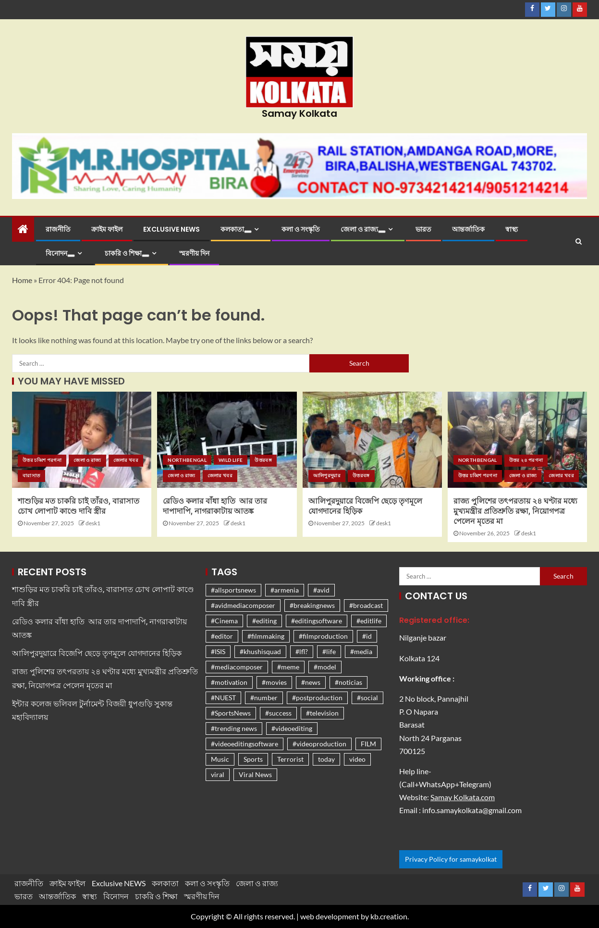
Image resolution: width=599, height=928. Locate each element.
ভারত (423, 229)
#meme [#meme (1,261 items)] (288, 667)
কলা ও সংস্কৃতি (300, 229)
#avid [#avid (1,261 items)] (321, 590)
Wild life (231, 460)
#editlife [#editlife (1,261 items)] (368, 621)
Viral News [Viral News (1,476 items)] (255, 774)
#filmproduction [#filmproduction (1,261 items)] (323, 636)
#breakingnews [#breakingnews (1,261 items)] (312, 605)
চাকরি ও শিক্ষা (127, 253)
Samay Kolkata (299, 113)
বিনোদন (60, 253)
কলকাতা (236, 229)
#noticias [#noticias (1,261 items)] (348, 682)
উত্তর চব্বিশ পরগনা (42, 460)
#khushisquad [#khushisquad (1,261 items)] (260, 651)
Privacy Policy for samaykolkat (451, 859)
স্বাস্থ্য (511, 229)
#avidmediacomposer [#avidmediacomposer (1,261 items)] (243, 605)
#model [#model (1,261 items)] (325, 667)
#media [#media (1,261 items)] (361, 651)
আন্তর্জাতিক (468, 229)
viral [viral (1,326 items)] (217, 774)
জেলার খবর (125, 460)
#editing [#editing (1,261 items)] (264, 621)
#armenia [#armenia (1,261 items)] (284, 590)
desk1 (93, 523)
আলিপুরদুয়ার (327, 475)
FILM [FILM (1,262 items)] (368, 744)
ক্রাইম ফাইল (106, 229)
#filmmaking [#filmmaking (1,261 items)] (265, 636)
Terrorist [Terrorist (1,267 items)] (290, 759)
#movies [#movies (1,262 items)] (274, 682)
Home (22, 280)
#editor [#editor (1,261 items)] (222, 636)
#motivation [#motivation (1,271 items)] (229, 682)
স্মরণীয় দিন (194, 253)
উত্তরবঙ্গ (263, 460)
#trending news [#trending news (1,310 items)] (234, 728)
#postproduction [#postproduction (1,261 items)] (317, 697)
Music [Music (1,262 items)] (220, 759)
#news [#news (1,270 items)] (310, 682)
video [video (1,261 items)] (357, 759)
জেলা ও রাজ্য (363, 229)
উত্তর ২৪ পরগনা (526, 460)
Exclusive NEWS (171, 229)
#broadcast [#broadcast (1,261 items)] (366, 605)
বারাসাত (31, 475)
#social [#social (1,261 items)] (367, 697)
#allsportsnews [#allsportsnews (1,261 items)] (233, 590)
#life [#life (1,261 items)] (329, 651)
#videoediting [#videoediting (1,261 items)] (291, 728)
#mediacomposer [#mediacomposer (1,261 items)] (237, 667)
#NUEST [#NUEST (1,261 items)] (223, 697)
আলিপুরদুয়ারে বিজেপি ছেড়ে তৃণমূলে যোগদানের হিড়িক (97, 653)
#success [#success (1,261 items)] (278, 713)
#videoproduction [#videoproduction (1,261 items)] (319, 744)
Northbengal (187, 460)
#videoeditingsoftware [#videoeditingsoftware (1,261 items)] (244, 744)
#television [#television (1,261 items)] (322, 713)
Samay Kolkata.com (462, 797)
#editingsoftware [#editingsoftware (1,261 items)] (316, 621)
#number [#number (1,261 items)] (264, 697)
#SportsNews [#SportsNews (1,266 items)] (231, 713)
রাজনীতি (58, 229)
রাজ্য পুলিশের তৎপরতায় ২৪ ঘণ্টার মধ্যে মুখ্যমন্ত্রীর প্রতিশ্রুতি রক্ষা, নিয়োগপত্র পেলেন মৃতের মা (515, 511)
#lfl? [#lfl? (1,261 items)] (301, 651)
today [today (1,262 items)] (326, 759)
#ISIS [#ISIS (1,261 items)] (218, 651)
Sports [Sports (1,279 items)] (253, 759)
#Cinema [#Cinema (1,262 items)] (224, 621)
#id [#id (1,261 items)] (367, 636)
